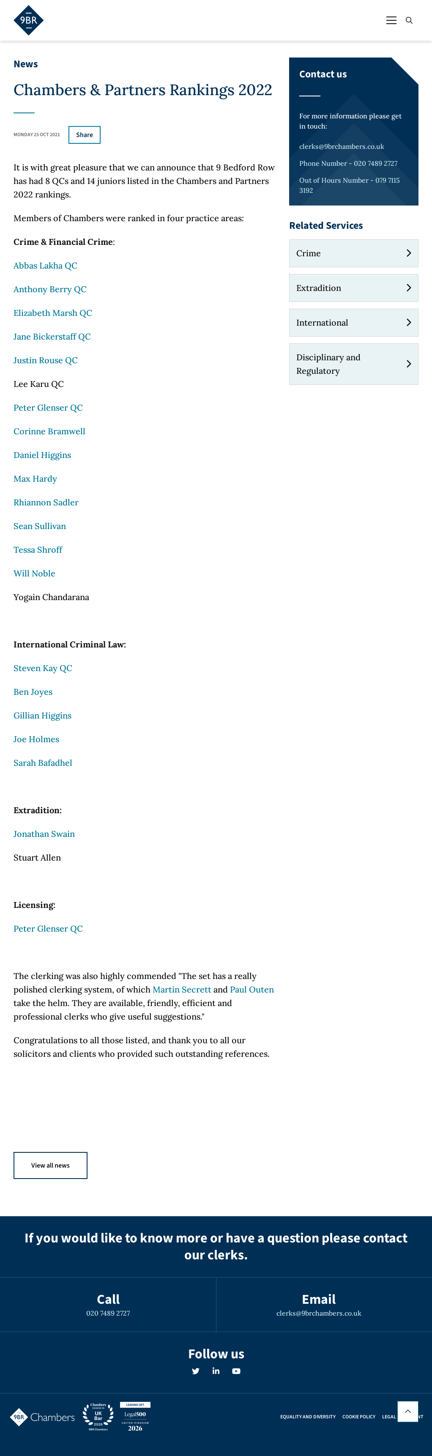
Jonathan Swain (44, 833)
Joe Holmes (36, 739)
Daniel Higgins (42, 455)
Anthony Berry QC (50, 289)
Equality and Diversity (308, 1417)
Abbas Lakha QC (45, 265)
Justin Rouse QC (46, 360)
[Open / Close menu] (391, 20)
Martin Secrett (182, 989)
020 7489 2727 (108, 1313)
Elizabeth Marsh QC (53, 312)
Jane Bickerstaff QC (52, 336)
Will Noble (34, 573)
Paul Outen (252, 989)
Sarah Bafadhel (43, 762)
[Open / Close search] (409, 20)
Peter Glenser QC (48, 407)
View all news (50, 1165)
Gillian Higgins (42, 715)
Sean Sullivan (40, 526)
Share (84, 135)
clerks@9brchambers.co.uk (341, 146)
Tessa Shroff (38, 549)
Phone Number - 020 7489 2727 (348, 163)
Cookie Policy (358, 1417)
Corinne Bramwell (49, 431)
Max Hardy (35, 478)
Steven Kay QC (43, 668)
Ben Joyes (33, 691)
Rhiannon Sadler (46, 502)
